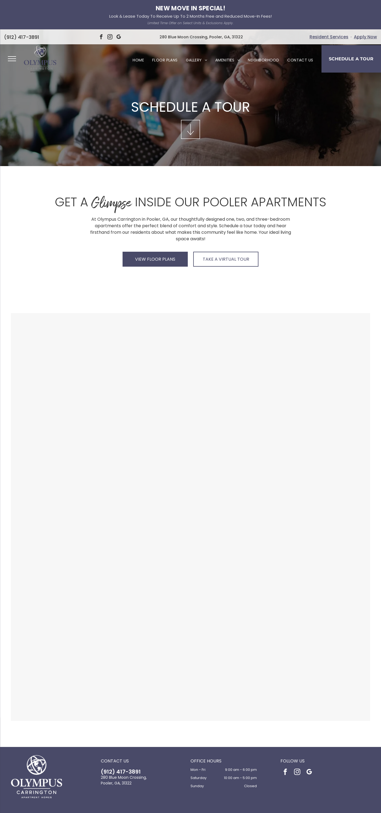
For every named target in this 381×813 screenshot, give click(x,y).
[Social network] (182, 793)
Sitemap (221, 805)
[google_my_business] (309, 742)
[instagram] (297, 742)
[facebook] (285, 742)
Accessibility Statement (194, 805)
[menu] (12, 29)
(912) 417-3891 (121, 742)
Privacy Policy (163, 805)
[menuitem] (138, 30)
